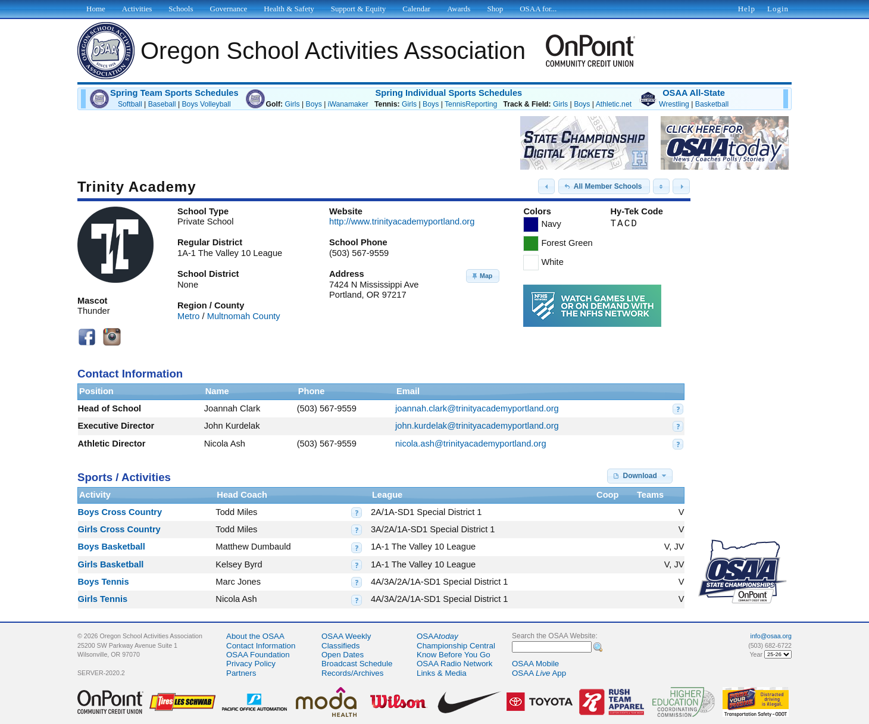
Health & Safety (289, 8)
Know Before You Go (453, 654)
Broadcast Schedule (356, 663)
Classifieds (340, 645)
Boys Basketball (111, 546)
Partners (241, 673)
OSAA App (539, 673)
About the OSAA (255, 636)
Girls (292, 104)
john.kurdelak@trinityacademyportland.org (477, 425)
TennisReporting (471, 104)
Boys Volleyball (206, 104)
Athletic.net (614, 104)
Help (746, 8)
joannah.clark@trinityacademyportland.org (477, 408)
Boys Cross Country (120, 512)
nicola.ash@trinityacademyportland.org (470, 443)
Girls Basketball (111, 564)
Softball (130, 104)
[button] (546, 186)
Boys (314, 104)
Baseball (162, 104)
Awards (458, 8)
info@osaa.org (771, 635)
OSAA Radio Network (454, 663)
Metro (188, 316)
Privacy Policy (251, 663)
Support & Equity (358, 8)
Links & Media (442, 673)
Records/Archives (352, 673)
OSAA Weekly (346, 636)
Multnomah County (243, 316)
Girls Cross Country (119, 529)
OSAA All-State (693, 93)
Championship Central (456, 645)
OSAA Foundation (258, 654)
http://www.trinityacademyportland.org (401, 221)
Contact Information (260, 645)
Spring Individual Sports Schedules (448, 93)
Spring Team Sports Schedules (174, 93)
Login (778, 8)
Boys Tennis (103, 581)
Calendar (416, 8)
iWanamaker (348, 104)
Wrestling (674, 104)
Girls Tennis (103, 599)
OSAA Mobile (535, 663)
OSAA (437, 636)
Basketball (712, 104)
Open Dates (342, 654)
